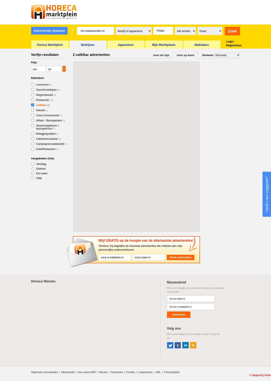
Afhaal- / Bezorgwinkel (50, 120)
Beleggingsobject (47, 133)
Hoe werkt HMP (87, 372)
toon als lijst (161, 55)
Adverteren (116, 372)
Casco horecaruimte (49, 115)
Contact (130, 372)
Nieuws (103, 372)
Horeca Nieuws (43, 281)
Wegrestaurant (46, 94)
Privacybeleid (171, 372)
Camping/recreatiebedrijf (51, 144)
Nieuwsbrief (68, 372)
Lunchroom (44, 84)
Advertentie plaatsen (49, 30)
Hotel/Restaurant (47, 149)
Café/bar (43, 105)
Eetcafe (42, 110)
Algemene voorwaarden (44, 372)
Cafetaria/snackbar (48, 138)
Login (230, 41)
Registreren (234, 45)
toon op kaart (185, 55)
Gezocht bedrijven (48, 89)
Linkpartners (145, 372)
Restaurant (44, 100)
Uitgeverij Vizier (261, 375)
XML (158, 372)
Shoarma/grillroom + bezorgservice (47, 127)
